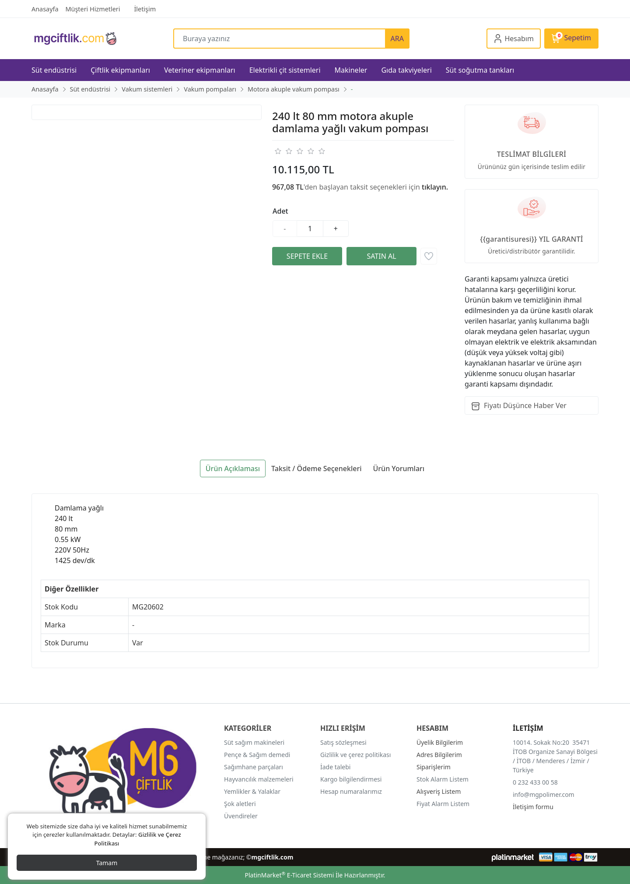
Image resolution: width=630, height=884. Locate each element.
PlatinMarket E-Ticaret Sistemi (289, 875)
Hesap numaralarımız (351, 791)
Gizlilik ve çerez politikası (355, 754)
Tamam (107, 863)
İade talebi (335, 767)
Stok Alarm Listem (442, 779)
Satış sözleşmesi (343, 742)
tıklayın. (435, 187)
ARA (397, 38)
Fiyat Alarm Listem (442, 803)
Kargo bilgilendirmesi (351, 779)
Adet (280, 211)
